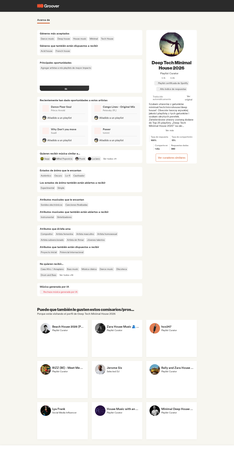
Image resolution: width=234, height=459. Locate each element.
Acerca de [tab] (43, 19)
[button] (109, 158)
